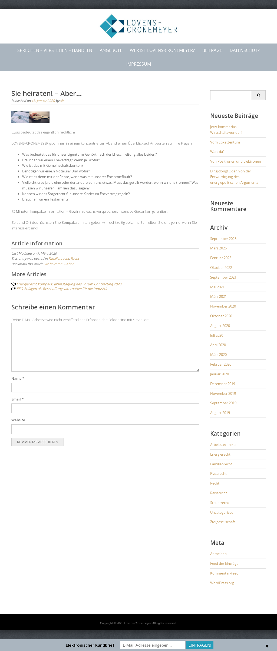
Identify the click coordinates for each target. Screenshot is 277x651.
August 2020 (220, 325)
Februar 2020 (220, 364)
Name (17, 378)
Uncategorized (221, 512)
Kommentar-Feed (224, 573)
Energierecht (220, 454)
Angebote (111, 50)
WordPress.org (222, 582)
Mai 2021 (217, 287)
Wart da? (217, 151)
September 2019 (223, 402)
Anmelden (218, 553)
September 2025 (223, 238)
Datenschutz (245, 50)
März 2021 (218, 296)
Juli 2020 (216, 335)
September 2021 (223, 277)
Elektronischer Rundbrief (90, 645)
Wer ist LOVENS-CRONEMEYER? (162, 50)
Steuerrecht (219, 502)
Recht (75, 258)
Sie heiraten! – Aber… (60, 264)
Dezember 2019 (222, 383)
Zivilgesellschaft (222, 521)
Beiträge (212, 50)
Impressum (138, 64)
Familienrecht (58, 258)
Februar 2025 (220, 257)
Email (17, 399)
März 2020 (218, 354)
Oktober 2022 (221, 267)
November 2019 (223, 393)
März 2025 (218, 248)
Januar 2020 (219, 374)
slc (62, 100)
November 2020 (223, 306)
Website (18, 420)
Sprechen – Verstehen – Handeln (54, 50)
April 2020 (218, 344)
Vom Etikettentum (225, 142)
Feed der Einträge (224, 563)
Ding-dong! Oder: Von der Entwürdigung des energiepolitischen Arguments (234, 177)
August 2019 (220, 412)
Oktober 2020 (221, 315)
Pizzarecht (218, 473)
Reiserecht (218, 492)
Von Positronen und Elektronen (235, 161)
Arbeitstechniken (224, 444)
